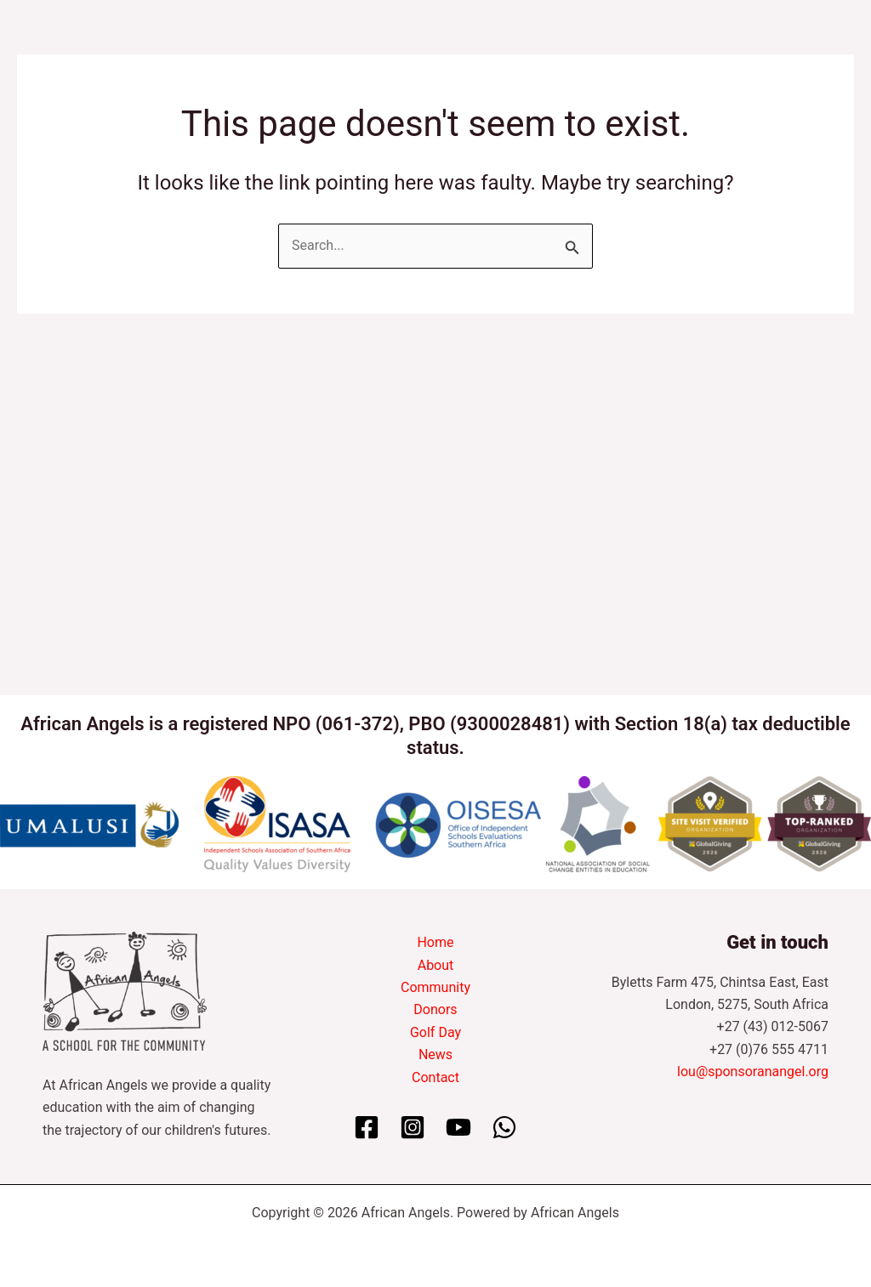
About (436, 965)
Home (435, 942)
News (435, 1054)
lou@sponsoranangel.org (752, 1071)
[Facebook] (366, 1127)
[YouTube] (458, 1127)
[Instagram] (412, 1127)
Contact (435, 1077)
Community (435, 987)
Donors (435, 1009)
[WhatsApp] (504, 1127)
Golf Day (435, 1032)
